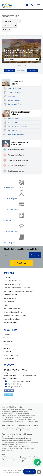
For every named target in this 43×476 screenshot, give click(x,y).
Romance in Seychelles (8, 442)
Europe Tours (13, 122)
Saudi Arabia (5, 457)
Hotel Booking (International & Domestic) (18, 291)
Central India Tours (15, 104)
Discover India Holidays (11, 319)
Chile (20, 461)
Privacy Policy (8, 359)
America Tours (13, 119)
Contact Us (7, 352)
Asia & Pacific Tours (15, 130)
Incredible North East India (9, 415)
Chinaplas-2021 (25, 430)
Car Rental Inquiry (11, 232)
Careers (6, 345)
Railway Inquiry (10, 199)
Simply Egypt (19, 444)
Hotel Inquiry (9, 243)
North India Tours (14, 88)
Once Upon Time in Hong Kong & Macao (13, 437)
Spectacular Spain (29, 448)
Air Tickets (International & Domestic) (16, 288)
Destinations (9, 60)
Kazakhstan (35, 457)
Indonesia (4, 462)
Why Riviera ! (8, 338)
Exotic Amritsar (33, 421)
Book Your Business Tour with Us (10, 430)
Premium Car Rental (10, 295)
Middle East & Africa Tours (17, 126)
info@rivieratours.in (15, 387)
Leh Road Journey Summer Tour (26, 419)
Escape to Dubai (33, 442)
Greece (17, 457)
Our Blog (6, 348)
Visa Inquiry (8, 221)
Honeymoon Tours (10, 322)
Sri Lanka (21, 459)
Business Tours (8, 302)
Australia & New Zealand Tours (19, 134)
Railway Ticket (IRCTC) (11, 284)
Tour (5, 188)
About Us (6, 334)
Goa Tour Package (27, 409)
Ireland (15, 461)
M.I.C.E (5, 305)
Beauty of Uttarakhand (8, 421)
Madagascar (13, 459)
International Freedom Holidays (14, 315)
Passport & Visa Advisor (12, 281)
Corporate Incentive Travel (12, 312)
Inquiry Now (9, 70)
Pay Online (21, 263)
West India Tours (14, 100)
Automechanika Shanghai (17, 428)
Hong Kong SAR (25, 457)
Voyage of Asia (25, 438)
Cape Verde (5, 459)
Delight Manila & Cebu (8, 444)
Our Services (7, 341)
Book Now (32, 70)
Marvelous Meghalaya (8, 413)
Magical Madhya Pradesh (9, 419)
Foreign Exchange (9, 298)
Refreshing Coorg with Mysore (26, 415)
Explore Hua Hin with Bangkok (10, 446)
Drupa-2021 (5, 428)
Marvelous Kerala (7, 411)
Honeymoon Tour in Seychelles (10, 440)
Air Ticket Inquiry (11, 210)
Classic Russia (24, 446)
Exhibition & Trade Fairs (12, 309)
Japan (12, 457)
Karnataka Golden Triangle (20, 411)
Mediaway (15, 472)
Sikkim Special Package (22, 413)
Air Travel (6, 277)
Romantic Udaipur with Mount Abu (11, 409)
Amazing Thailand (7, 450)
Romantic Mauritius (25, 440)
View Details (21, 70)
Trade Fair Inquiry (17, 188)
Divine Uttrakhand (27, 417)
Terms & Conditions (10, 355)
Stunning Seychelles (21, 442)
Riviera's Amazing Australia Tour (11, 438)
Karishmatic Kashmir (22, 421)
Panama (27, 459)
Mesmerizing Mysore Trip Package (11, 417)
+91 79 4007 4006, (14, 384)
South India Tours (14, 92)
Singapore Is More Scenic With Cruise (12, 448)
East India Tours (13, 96)
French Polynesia (6, 461)
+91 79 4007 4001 (13, 381)
